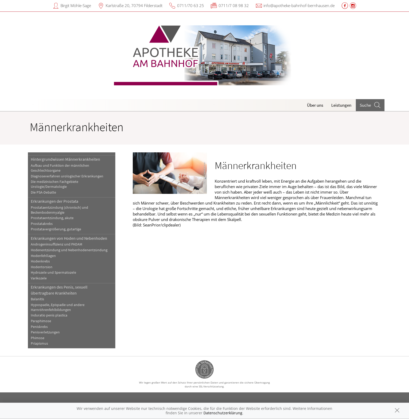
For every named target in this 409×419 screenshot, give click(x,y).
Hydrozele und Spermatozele (53, 272)
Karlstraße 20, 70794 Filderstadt (134, 5)
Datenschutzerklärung (222, 412)
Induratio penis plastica (49, 315)
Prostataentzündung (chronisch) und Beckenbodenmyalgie (59, 210)
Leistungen (341, 105)
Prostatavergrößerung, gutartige (56, 229)
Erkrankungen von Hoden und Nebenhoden (69, 238)
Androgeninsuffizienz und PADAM (56, 244)
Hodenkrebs (40, 261)
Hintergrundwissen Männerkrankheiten (65, 159)
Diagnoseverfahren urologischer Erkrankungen (67, 176)
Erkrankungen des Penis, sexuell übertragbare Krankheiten (59, 289)
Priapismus (39, 343)
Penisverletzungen (45, 332)
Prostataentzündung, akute (52, 218)
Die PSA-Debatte (43, 192)
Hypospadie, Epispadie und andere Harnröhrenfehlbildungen (58, 307)
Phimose (37, 338)
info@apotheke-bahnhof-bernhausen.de (299, 5)
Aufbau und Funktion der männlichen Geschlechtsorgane (60, 168)
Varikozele (39, 278)
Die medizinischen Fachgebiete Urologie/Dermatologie (54, 184)
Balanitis (37, 299)
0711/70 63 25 (190, 5)
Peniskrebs (39, 327)
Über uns (315, 105)
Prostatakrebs (42, 224)
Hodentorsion (41, 267)
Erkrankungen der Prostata (54, 201)
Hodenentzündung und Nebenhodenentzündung (69, 250)
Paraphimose (41, 321)
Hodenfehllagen (43, 256)
